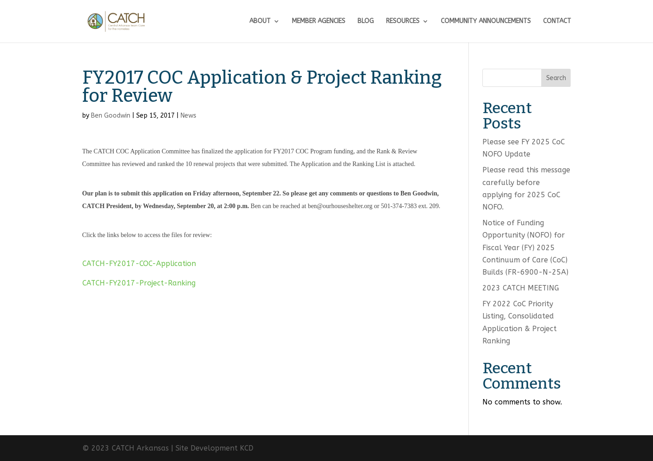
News (188, 115)
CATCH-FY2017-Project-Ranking (138, 283)
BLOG (365, 21)
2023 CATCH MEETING (520, 288)
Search (556, 78)
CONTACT (557, 21)
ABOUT (260, 21)
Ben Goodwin (110, 115)
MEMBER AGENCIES (318, 21)
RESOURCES (402, 21)
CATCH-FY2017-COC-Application (139, 263)
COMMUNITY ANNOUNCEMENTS (486, 21)
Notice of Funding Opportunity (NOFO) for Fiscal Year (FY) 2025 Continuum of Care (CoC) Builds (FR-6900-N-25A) (525, 247)
